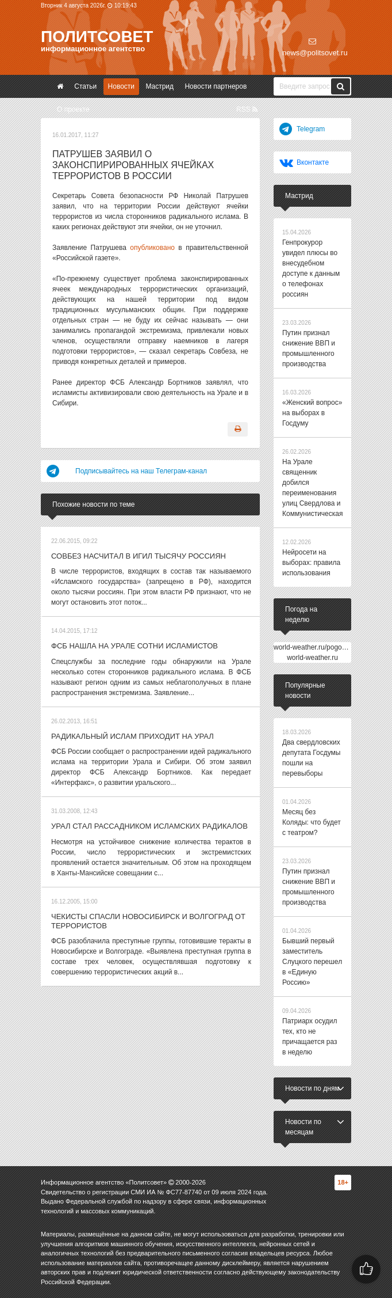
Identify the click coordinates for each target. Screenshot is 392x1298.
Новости (121, 86)
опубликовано (152, 248)
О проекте (73, 109)
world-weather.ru (312, 658)
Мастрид (159, 86)
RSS (247, 109)
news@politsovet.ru (315, 47)
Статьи (85, 86)
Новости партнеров (216, 86)
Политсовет (97, 36)
